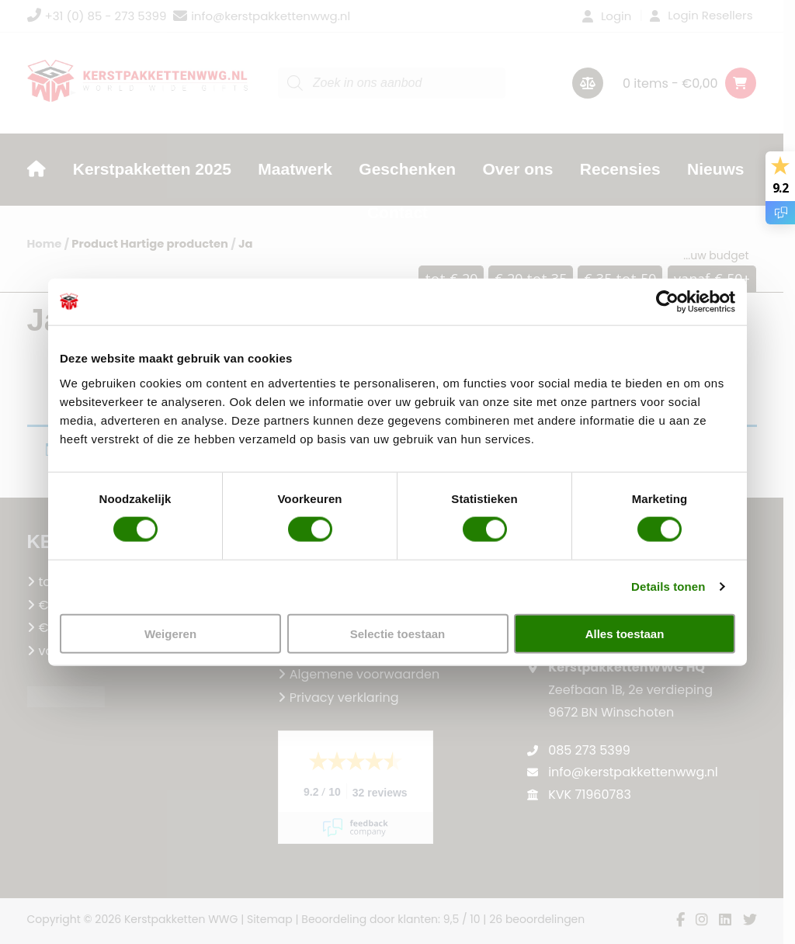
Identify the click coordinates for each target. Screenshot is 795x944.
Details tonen (668, 586)
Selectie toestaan (398, 633)
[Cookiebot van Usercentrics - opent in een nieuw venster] (667, 302)
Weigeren (170, 633)
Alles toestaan (625, 633)
